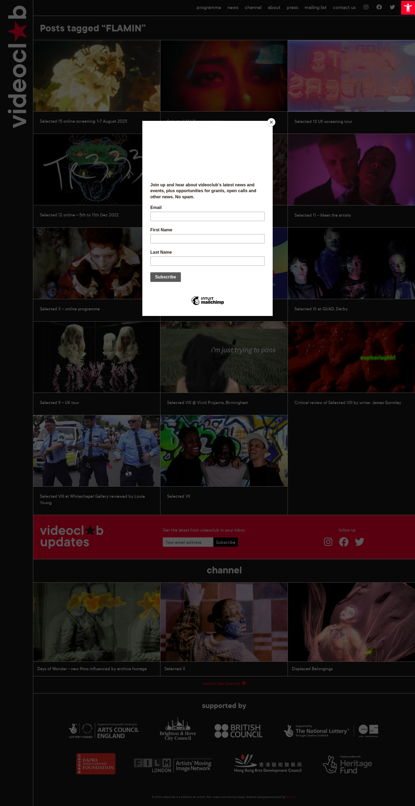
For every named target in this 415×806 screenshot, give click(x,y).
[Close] (271, 122)
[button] (408, 8)
